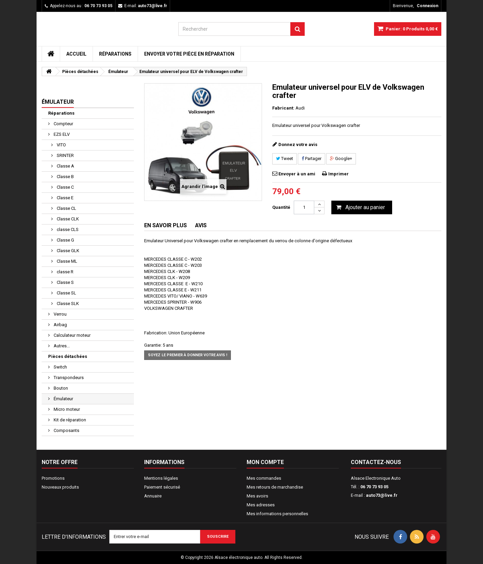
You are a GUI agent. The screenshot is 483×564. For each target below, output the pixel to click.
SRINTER (65, 155)
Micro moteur (66, 409)
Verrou (60, 314)
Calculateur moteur (72, 335)
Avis (201, 225)
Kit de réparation (69, 419)
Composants (66, 430)
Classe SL (66, 292)
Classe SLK (67, 303)
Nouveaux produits (60, 487)
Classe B (65, 176)
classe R (64, 271)
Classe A (65, 166)
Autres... (61, 345)
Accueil (76, 54)
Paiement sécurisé (162, 487)
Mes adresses (261, 504)
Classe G (65, 240)
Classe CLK (67, 218)
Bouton (60, 388)
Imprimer (338, 173)
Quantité (281, 207)
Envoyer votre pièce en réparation (189, 54)
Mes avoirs (257, 495)
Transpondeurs (68, 377)
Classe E (64, 197)
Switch (60, 367)
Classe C (65, 187)
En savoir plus (165, 225)
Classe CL (66, 208)
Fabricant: (283, 108)
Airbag (60, 324)
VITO (61, 144)
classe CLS (67, 229)
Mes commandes (264, 478)
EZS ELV (61, 134)
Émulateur (63, 398)
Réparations (115, 54)
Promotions (53, 478)
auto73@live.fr (382, 495)
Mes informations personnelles (277, 513)
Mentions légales (161, 478)
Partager (311, 158)
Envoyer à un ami (296, 173)
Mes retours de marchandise (275, 487)
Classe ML (66, 261)
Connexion (427, 5)
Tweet (284, 158)
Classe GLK (67, 250)
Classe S (65, 282)
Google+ (341, 158)
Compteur (63, 123)
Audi (300, 108)
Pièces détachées (67, 356)
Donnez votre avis (297, 144)
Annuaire (153, 495)
